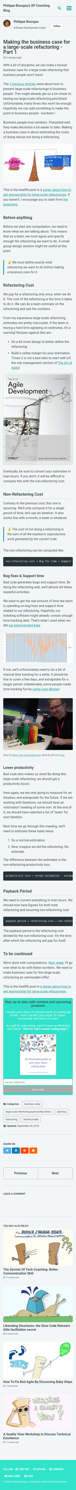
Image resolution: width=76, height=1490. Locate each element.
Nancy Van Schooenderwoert (27, 755)
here (62, 755)
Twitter (22, 1469)
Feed (28, 1476)
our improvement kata (24, 625)
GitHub (39, 1469)
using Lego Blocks (45, 689)
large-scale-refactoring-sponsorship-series (28, 1111)
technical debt (31, 1119)
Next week (55, 963)
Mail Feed (12, 1476)
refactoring (11, 1119)
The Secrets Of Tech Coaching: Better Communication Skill (30, 1271)
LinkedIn (56, 1469)
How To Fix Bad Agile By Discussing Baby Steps (37, 1382)
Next (55, 1173)
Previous (20, 1173)
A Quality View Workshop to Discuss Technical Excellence (37, 1436)
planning (61, 1111)
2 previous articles (23, 84)
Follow (56, 26)
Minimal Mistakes (58, 1481)
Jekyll (44, 1481)
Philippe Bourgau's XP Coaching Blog (26, 8)
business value (32, 1104)
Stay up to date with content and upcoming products (38, 1003)
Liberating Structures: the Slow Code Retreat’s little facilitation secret (36, 1328)
